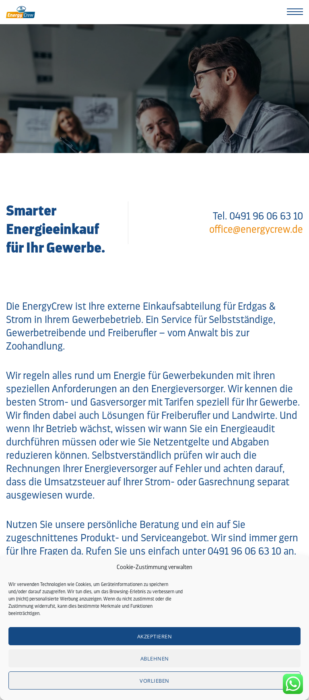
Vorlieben (154, 680)
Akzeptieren (154, 636)
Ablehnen (154, 658)
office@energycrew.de (256, 229)
